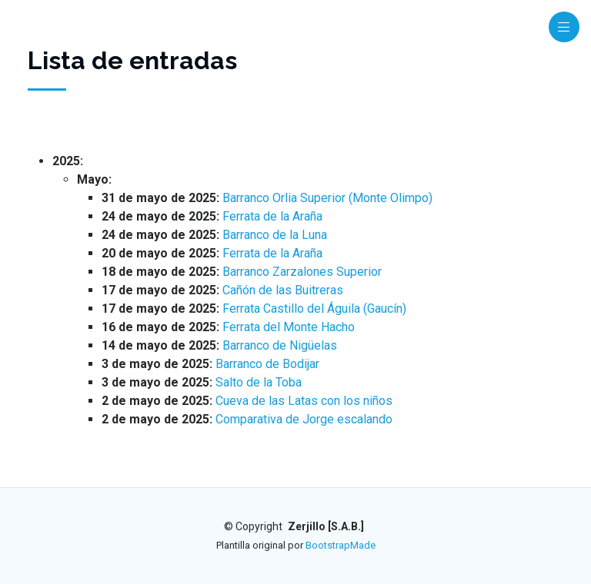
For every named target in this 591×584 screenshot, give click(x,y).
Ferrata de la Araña (272, 216)
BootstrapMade (341, 545)
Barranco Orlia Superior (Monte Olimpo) (327, 198)
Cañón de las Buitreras (282, 290)
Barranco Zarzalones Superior (302, 271)
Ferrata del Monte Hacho (288, 327)
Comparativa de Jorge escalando (303, 419)
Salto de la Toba (258, 382)
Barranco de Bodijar (267, 364)
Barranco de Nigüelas (279, 345)
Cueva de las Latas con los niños (303, 400)
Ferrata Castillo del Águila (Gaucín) (314, 308)
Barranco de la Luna (274, 234)
